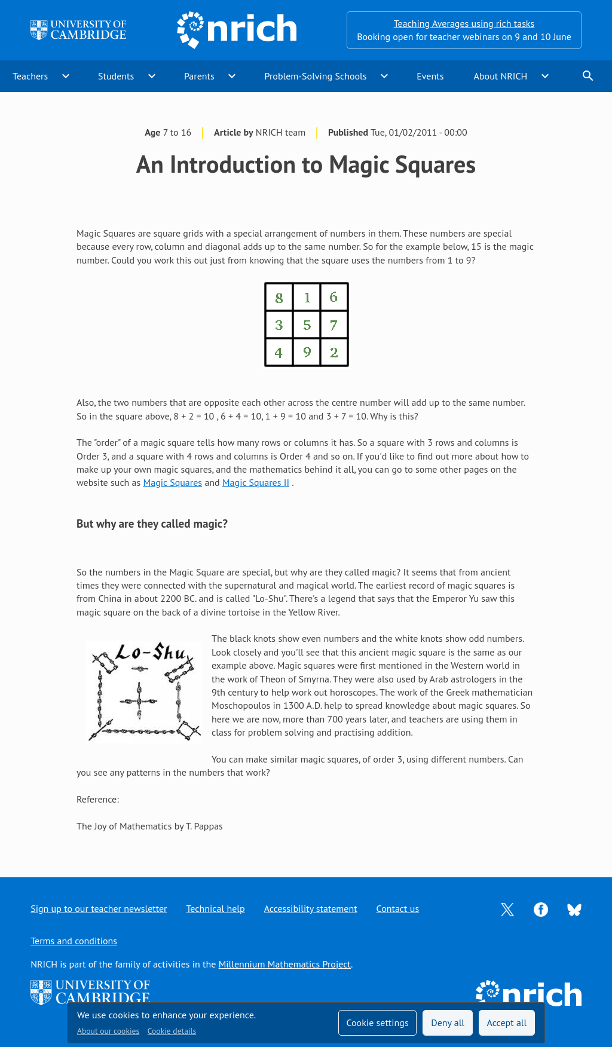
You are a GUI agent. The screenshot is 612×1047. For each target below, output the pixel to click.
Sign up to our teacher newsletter (98, 908)
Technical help (215, 908)
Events (430, 76)
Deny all (447, 1022)
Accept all (507, 1022)
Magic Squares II (255, 482)
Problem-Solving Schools (316, 76)
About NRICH (501, 76)
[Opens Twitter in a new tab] (507, 908)
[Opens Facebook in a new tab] (541, 908)
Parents (199, 76)
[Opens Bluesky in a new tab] (574, 909)
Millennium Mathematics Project (285, 964)
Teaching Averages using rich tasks (464, 23)
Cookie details (172, 1030)
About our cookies (108, 1030)
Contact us (398, 908)
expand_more (66, 76)
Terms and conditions (73, 941)
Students (116, 76)
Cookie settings (377, 1022)
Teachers (30, 76)
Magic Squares (173, 482)
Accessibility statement (310, 908)
